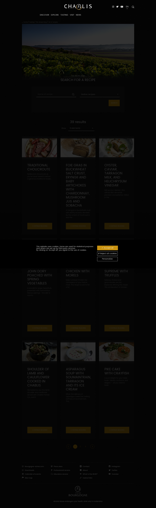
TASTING (64, 15)
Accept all (107, 248)
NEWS (78, 15)
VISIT (72, 15)
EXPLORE (55, 15)
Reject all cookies (107, 253)
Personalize (107, 259)
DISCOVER (44, 15)
